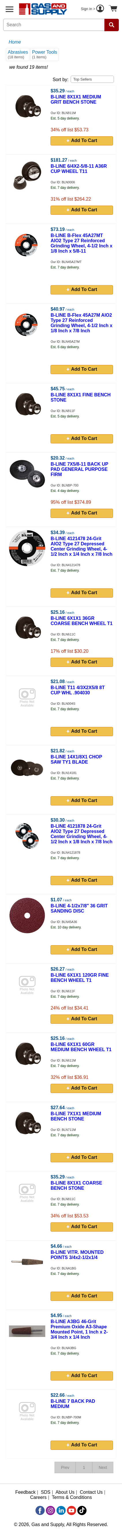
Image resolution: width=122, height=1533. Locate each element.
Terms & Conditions (72, 1497)
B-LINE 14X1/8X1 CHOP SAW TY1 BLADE (76, 759)
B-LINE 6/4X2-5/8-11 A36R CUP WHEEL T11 (78, 169)
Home (15, 42)
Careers (38, 1497)
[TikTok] (82, 1510)
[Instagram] (50, 1510)
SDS (45, 1492)
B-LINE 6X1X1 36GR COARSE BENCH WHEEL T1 (81, 621)
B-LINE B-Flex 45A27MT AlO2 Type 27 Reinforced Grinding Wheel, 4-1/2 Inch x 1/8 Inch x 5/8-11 (81, 243)
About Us (64, 1492)
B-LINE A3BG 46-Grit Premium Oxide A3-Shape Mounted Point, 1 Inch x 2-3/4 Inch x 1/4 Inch (79, 1329)
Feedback (25, 1492)
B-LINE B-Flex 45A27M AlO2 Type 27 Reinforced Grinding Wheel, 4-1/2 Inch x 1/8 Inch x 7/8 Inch (81, 323)
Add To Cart (82, 140)
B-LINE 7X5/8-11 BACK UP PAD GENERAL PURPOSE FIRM (79, 469)
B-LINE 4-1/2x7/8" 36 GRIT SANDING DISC (79, 908)
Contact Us (91, 1492)
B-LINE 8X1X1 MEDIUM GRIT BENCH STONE (75, 99)
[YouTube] (71, 1510)
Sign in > (93, 9)
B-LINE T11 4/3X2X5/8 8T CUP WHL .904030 (77, 690)
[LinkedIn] (61, 1510)
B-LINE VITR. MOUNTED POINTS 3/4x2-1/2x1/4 (77, 1255)
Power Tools (44, 54)
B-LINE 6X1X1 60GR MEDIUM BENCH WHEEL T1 (80, 1047)
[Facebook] (40, 1510)
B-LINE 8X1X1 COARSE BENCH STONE (76, 1185)
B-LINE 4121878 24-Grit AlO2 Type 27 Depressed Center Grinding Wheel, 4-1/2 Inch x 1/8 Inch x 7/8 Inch (81, 834)
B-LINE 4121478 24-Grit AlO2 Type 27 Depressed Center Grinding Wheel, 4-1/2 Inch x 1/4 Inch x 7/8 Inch (81, 546)
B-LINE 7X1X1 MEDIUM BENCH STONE (75, 1116)
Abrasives (18, 54)
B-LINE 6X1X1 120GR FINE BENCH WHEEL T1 (79, 978)
